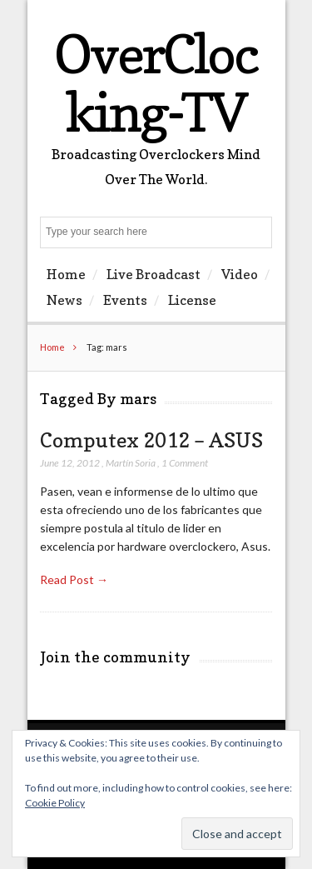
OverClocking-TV (155, 83)
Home (66, 274)
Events (125, 300)
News (64, 300)
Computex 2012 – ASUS (151, 439)
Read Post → (74, 579)
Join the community (115, 657)
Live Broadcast (153, 274)
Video (239, 274)
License (192, 300)
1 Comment (184, 463)
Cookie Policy (55, 803)
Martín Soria (131, 463)
